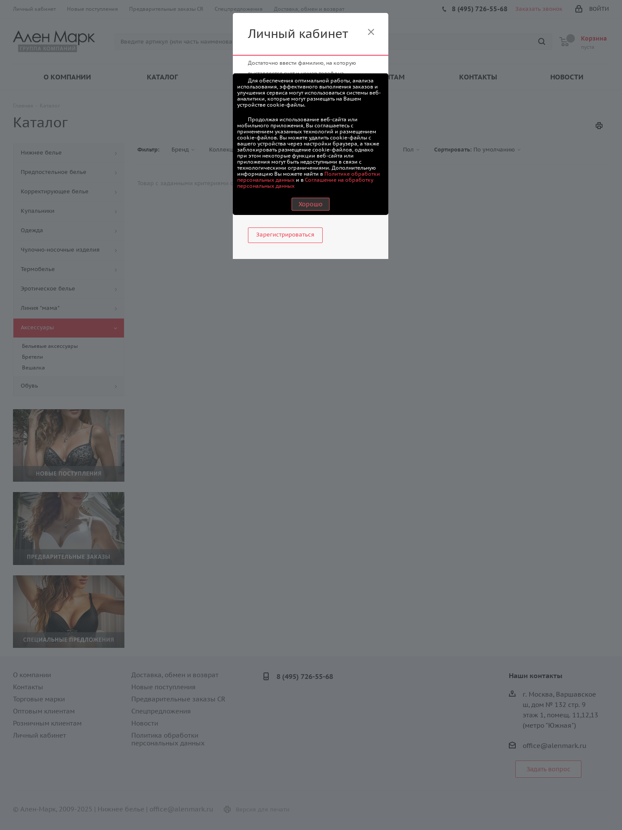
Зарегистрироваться (285, 234)
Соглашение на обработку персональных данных (305, 183)
